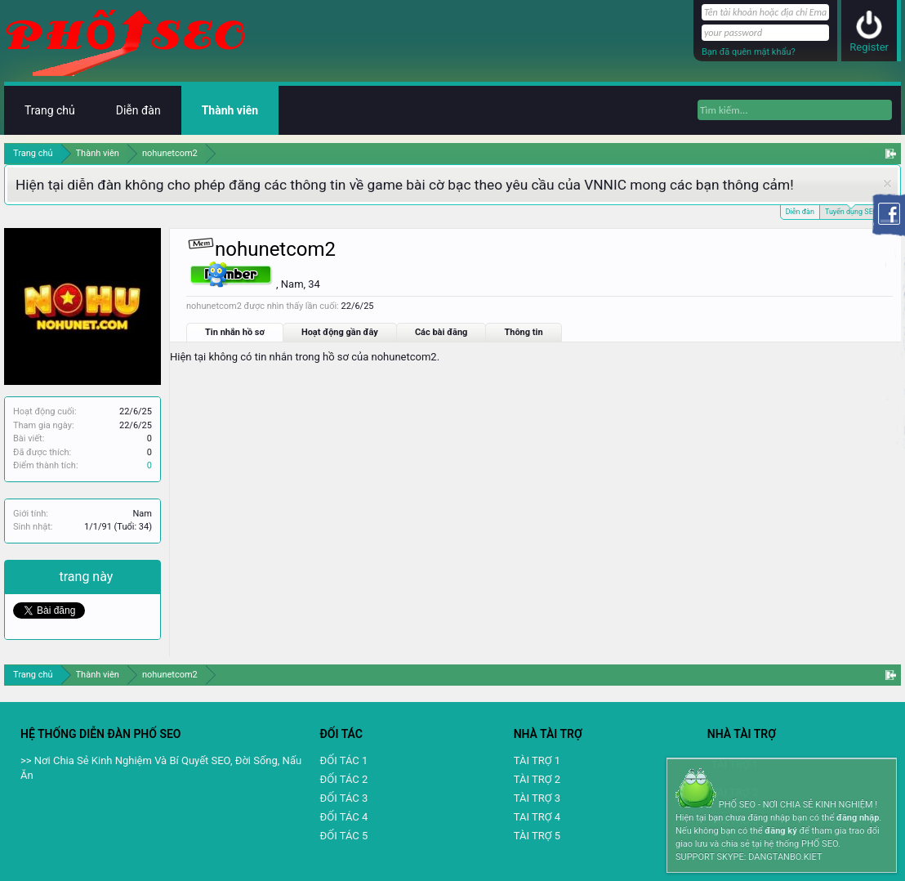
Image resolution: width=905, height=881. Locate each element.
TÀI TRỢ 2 (537, 779)
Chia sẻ (36, 576)
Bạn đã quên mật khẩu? (749, 52)
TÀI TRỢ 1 (537, 760)
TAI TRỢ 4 (537, 817)
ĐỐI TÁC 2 (344, 779)
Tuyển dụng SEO (851, 210)
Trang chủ (50, 110)
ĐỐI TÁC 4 (344, 817)
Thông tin (523, 332)
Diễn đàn (800, 212)
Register (869, 47)
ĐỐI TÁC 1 (344, 760)
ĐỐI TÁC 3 (344, 798)
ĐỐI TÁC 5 (344, 836)
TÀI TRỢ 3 (537, 798)
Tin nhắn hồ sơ (235, 332)
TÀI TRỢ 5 (537, 836)
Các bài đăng (441, 332)
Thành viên (230, 110)
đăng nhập (857, 817)
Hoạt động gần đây (339, 332)
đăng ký (780, 830)
